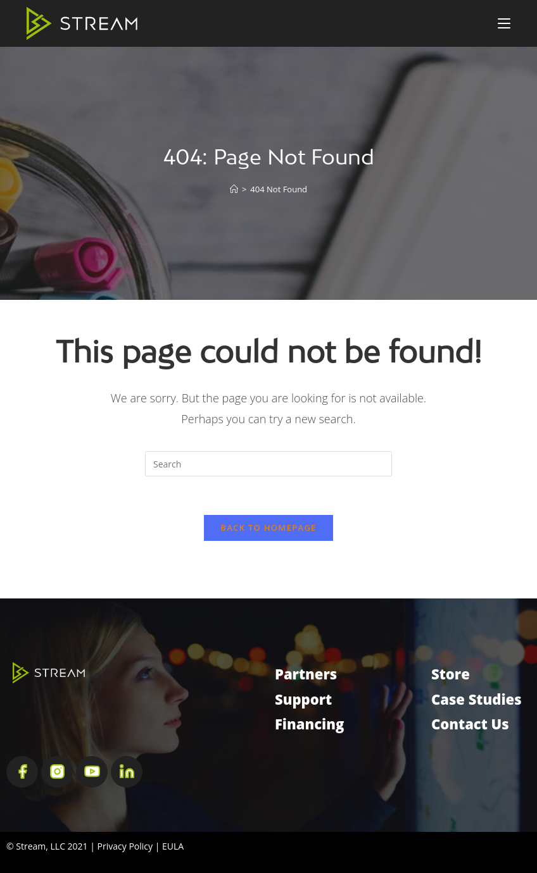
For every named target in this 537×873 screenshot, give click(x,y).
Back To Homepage (268, 527)
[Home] (234, 189)
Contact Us (470, 723)
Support (303, 699)
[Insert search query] (268, 463)
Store (450, 673)
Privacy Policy (125, 846)
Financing (309, 723)
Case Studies (476, 699)
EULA (173, 846)
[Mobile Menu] (504, 23)
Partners (306, 673)
